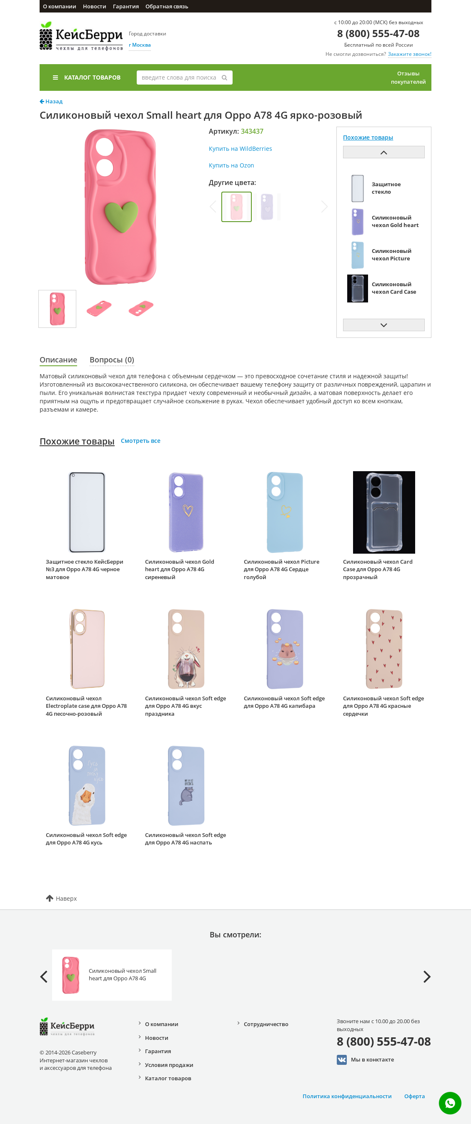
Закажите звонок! (409, 53)
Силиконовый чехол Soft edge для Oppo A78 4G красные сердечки (383, 705)
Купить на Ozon (231, 165)
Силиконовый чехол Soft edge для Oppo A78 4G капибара (284, 702)
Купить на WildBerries (240, 148)
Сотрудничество (266, 1024)
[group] (236, 207)
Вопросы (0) (112, 360)
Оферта (414, 1096)
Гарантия (126, 6)
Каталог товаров (86, 77)
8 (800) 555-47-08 (378, 33)
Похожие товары (77, 441)
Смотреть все (140, 441)
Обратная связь (166, 6)
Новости (94, 6)
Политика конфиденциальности (347, 1096)
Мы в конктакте (365, 1060)
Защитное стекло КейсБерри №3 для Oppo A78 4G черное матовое (84, 569)
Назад (51, 101)
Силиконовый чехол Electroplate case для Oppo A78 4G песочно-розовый (86, 705)
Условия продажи (169, 1065)
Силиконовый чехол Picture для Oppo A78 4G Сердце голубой (281, 569)
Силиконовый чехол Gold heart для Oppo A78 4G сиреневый (179, 569)
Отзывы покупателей (408, 77)
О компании (59, 6)
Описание (58, 360)
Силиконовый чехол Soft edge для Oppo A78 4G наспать (185, 839)
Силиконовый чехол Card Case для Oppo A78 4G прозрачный (378, 569)
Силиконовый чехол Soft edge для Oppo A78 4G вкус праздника (185, 705)
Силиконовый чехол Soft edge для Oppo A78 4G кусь (86, 839)
